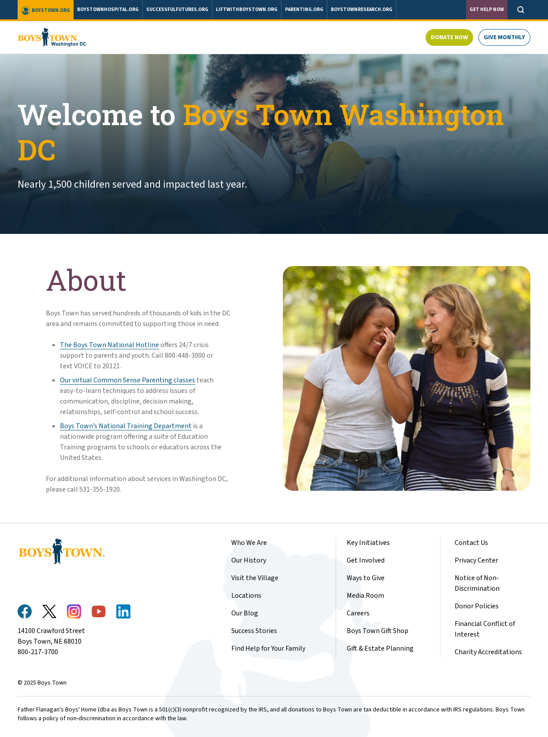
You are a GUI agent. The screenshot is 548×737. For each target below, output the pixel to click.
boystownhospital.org (108, 9)
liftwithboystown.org (247, 9)
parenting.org (304, 9)
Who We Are (249, 543)
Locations (246, 595)
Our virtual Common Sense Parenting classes (127, 380)
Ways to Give (366, 578)
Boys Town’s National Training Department (126, 426)
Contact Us (471, 543)
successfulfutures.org (177, 9)
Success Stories (254, 631)
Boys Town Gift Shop (377, 631)
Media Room (365, 595)
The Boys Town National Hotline (109, 345)
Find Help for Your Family (268, 648)
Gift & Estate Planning (380, 648)
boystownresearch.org (361, 9)
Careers (358, 613)
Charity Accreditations (488, 652)
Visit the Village (254, 578)
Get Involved (366, 560)
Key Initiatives (368, 543)
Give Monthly (504, 37)
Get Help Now (487, 9)
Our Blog (244, 613)
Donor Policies (477, 606)
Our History (248, 560)
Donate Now (449, 37)
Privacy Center (476, 560)
